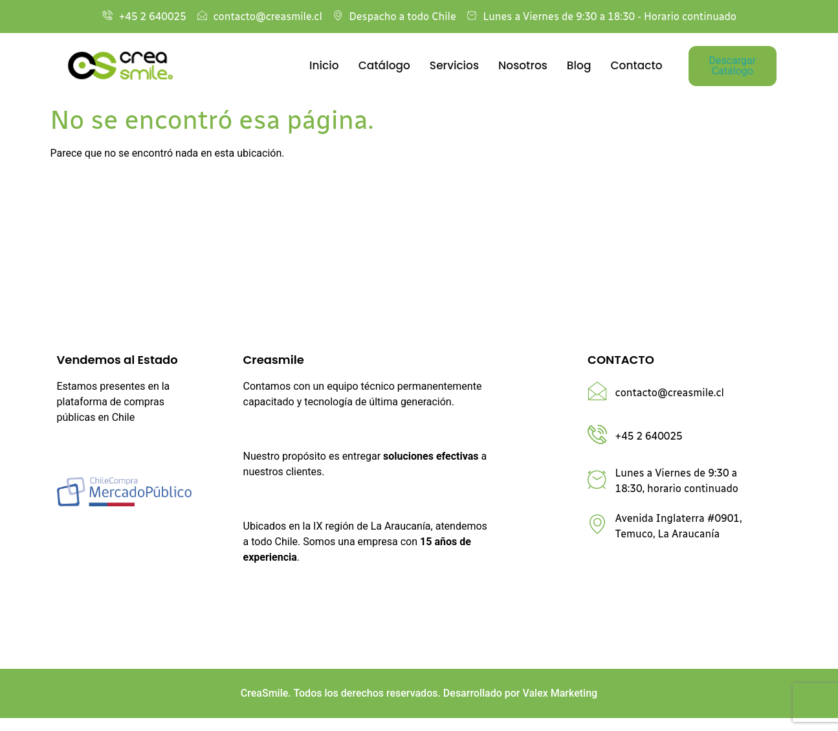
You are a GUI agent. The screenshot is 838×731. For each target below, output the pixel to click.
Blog (579, 65)
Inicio (324, 65)
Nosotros (522, 65)
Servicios (454, 65)
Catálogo (384, 65)
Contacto (636, 65)
